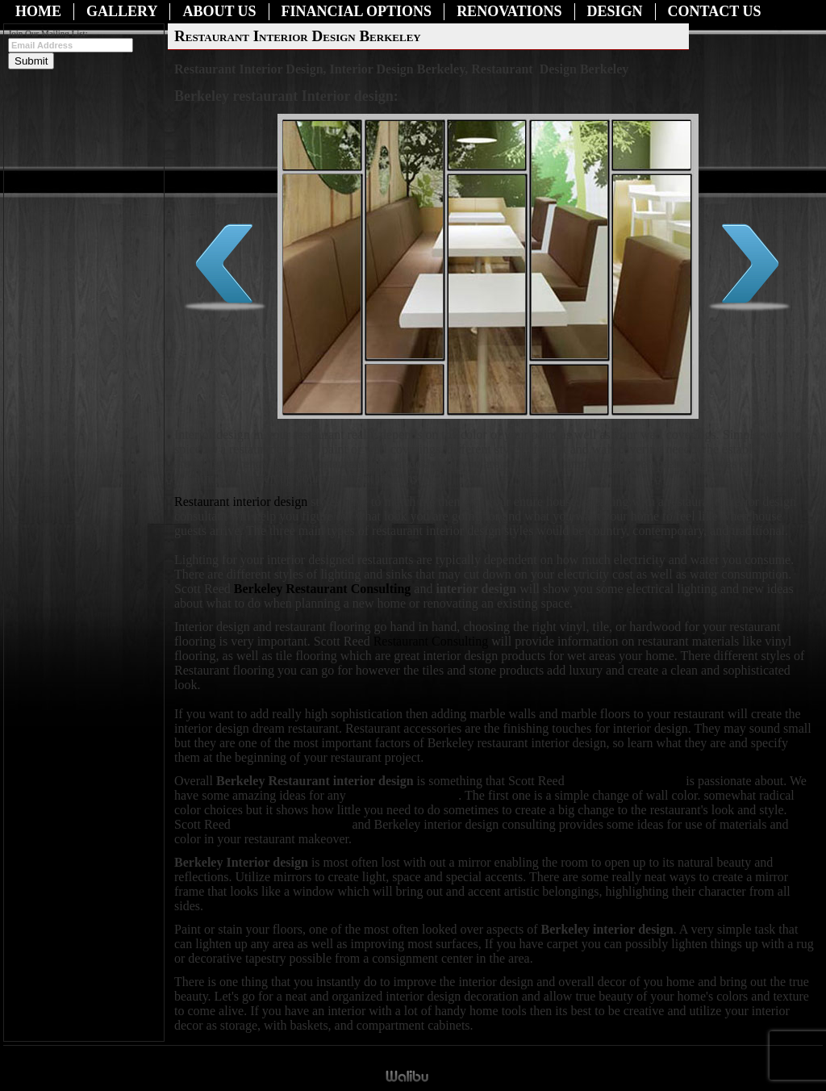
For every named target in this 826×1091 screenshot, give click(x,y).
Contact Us (714, 11)
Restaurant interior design (240, 501)
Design (615, 11)
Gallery (121, 11)
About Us (219, 11)
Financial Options (357, 11)
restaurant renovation (404, 795)
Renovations (509, 11)
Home (38, 11)
